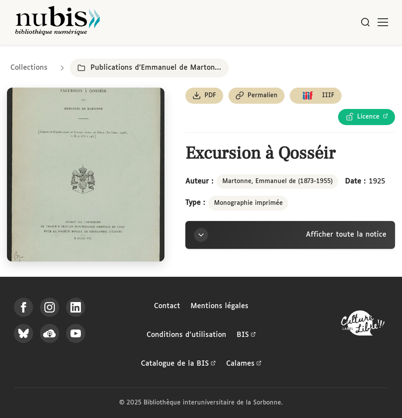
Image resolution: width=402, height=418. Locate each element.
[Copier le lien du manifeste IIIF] (316, 96)
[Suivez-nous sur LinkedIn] (75, 307)
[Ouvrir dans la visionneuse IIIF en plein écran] (85, 175)
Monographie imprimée (248, 203)
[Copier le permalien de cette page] (256, 96)
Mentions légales (219, 306)
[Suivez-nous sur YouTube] (75, 333)
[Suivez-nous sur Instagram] (49, 307)
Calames (243, 364)
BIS (246, 335)
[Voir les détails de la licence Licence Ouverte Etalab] (366, 117)
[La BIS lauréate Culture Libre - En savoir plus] (363, 325)
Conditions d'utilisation (186, 335)
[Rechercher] (365, 22)
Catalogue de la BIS (178, 364)
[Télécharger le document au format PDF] (204, 96)
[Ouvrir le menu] (383, 22)
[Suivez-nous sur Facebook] (23, 307)
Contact (167, 306)
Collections (28, 67)
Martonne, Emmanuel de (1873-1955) (277, 181)
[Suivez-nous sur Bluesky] (23, 333)
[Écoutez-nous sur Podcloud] (49, 333)
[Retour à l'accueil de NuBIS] (57, 22)
